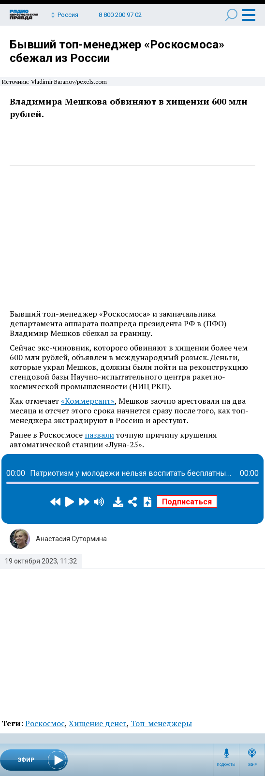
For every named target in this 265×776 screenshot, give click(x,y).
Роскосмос (45, 723)
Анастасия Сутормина (71, 539)
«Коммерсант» (88, 401)
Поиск (231, 15)
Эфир (252, 765)
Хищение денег (98, 723)
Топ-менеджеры (161, 723)
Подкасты (226, 765)
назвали (99, 434)
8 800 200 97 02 (120, 14)
